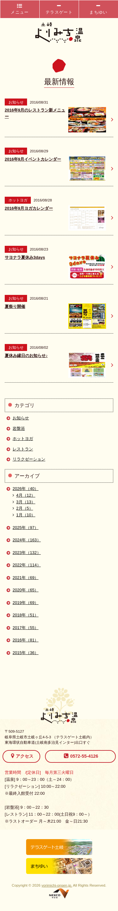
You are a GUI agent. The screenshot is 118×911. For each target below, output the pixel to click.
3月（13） (24, 502)
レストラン (23, 449)
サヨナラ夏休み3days (25, 257)
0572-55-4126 (81, 756)
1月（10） (24, 515)
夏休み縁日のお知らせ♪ (26, 355)
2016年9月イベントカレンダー (33, 159)
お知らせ (21, 418)
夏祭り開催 (15, 306)
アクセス (22, 756)
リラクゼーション (29, 459)
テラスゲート (59, 9)
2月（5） (23, 508)
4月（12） (24, 495)
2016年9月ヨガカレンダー (29, 208)
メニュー (20, 9)
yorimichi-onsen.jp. (57, 885)
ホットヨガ (23, 438)
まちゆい (98, 9)
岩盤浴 (19, 428)
